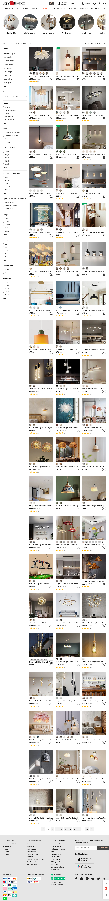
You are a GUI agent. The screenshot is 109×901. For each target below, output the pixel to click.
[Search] (38, 3)
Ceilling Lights (8, 75)
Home (5, 43)
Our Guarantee (32, 862)
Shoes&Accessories (58, 8)
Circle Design (8, 68)
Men (18, 8)
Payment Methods (33, 864)
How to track (31, 849)
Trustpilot (56, 875)
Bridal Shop (72, 8)
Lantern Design (9, 64)
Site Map (6, 854)
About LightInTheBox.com (12, 844)
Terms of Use (55, 859)
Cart (106, 883)
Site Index (6, 851)
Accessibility (7, 846)
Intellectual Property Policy (58, 850)
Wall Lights (7, 83)
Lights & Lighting (14, 43)
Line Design (8, 72)
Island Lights (8, 57)
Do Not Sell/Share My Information (58, 868)
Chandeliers (8, 79)
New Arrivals (84, 8)
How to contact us (33, 844)
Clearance (45, 8)
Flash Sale (35, 8)
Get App (106, 891)
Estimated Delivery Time (35, 859)
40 (87, 829)
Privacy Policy (56, 854)
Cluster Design (9, 61)
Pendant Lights (26, 43)
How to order (31, 851)
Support (106, 897)
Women (25, 8)
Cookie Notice (56, 846)
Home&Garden (96, 8)
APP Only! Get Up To (64, 3)
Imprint (5, 849)
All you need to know (58, 844)
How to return (31, 846)
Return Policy (55, 857)
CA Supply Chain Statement (57, 863)
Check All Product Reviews (33, 855)
